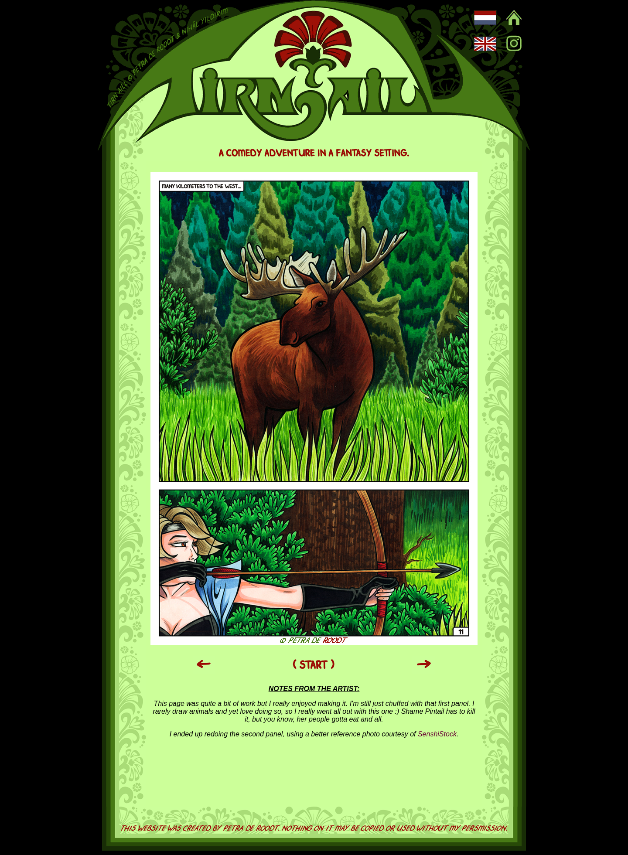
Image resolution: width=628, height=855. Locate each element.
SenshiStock (437, 734)
